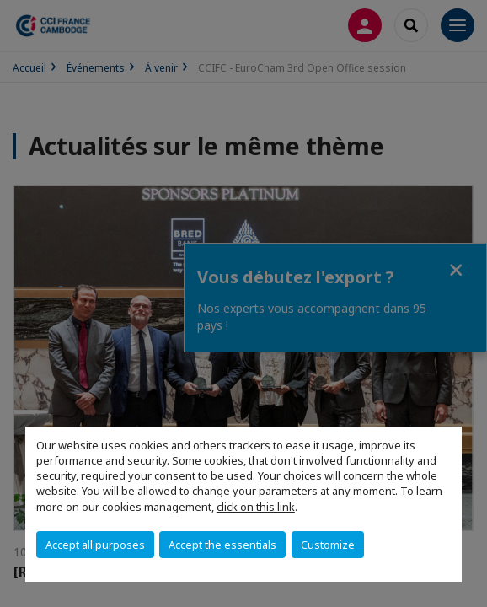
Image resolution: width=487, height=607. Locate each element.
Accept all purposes (95, 544)
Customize (328, 544)
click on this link (256, 506)
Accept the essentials (222, 544)
